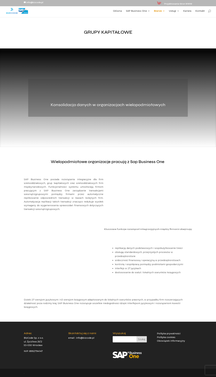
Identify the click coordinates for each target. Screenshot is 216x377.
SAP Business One (136, 11)
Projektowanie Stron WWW (178, 4)
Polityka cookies (166, 337)
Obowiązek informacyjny (171, 340)
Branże (158, 11)
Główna (117, 11)
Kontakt (200, 11)
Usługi (172, 11)
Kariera (187, 11)
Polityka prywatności (168, 333)
